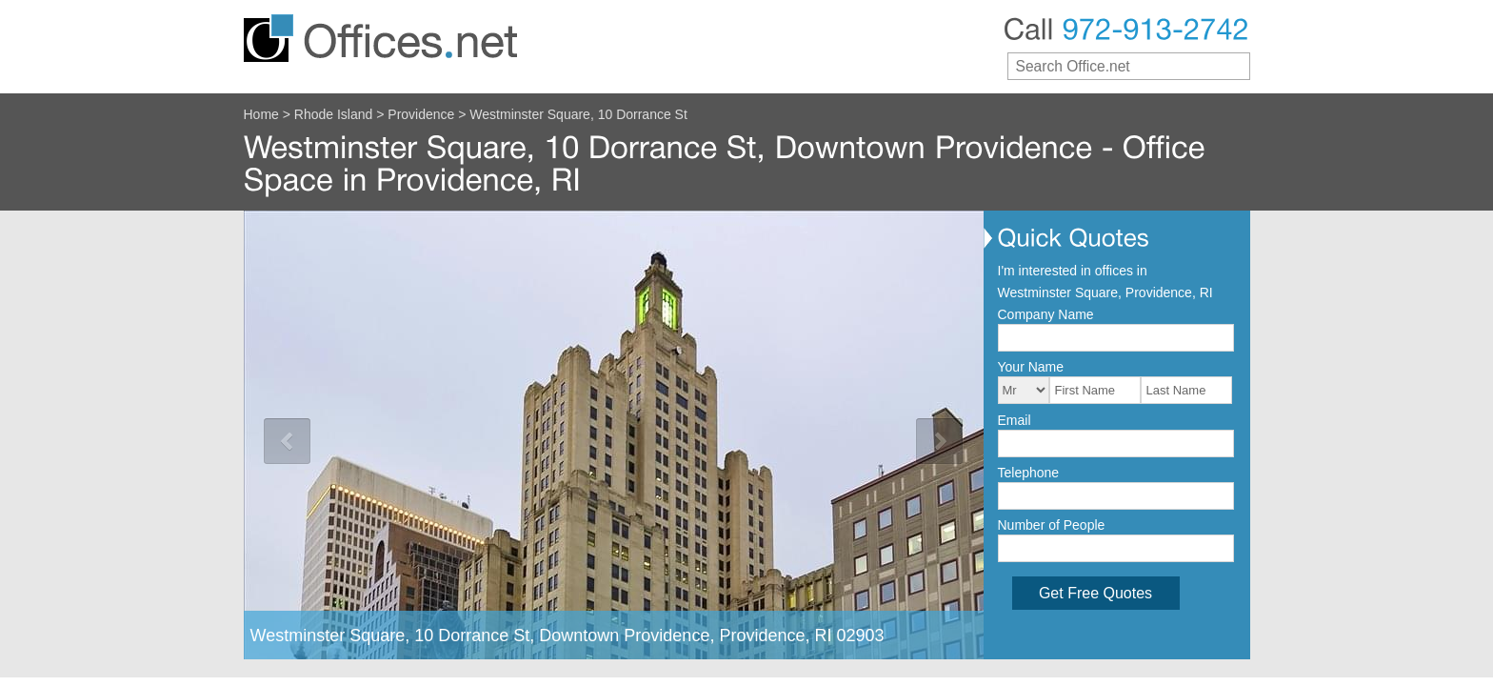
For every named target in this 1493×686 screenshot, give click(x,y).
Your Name (1031, 366)
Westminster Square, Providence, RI (1105, 292)
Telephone (1029, 472)
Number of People (1051, 525)
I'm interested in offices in (1072, 270)
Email (1014, 420)
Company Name (1046, 314)
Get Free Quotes (1095, 593)
